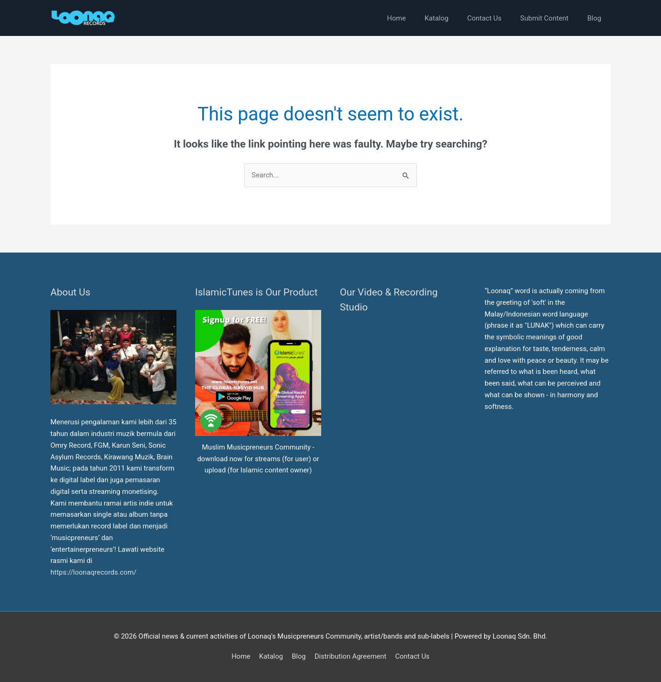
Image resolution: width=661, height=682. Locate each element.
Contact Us (412, 656)
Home (241, 656)
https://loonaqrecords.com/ (94, 572)
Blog (299, 656)
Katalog (271, 656)
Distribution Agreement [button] (351, 656)
